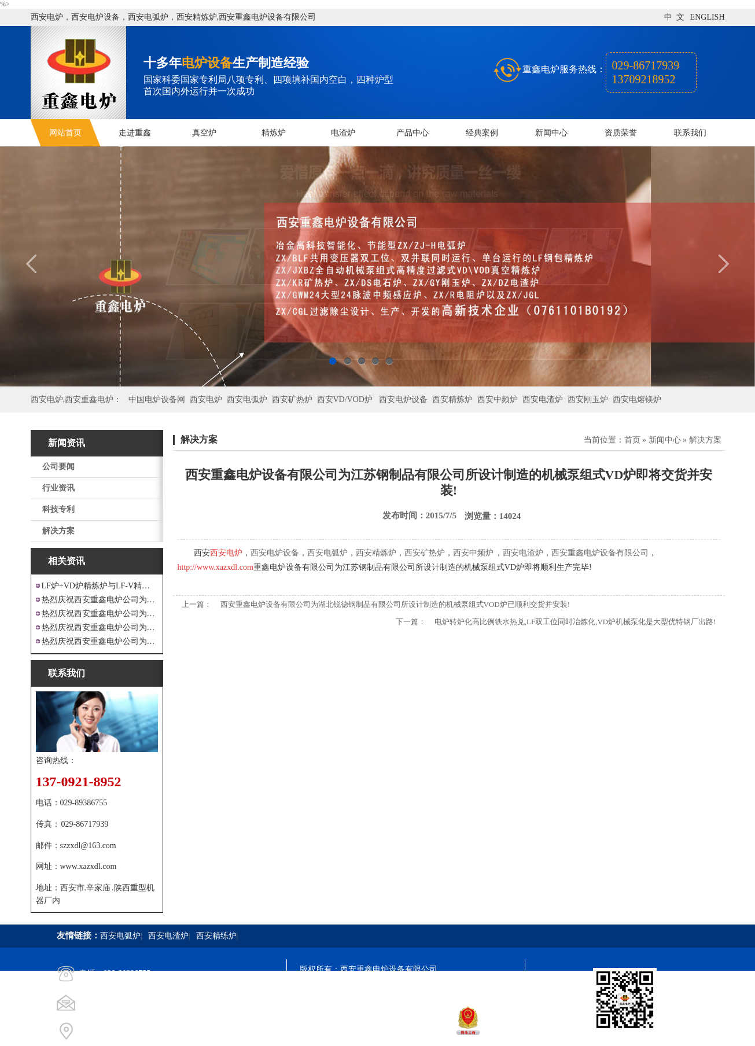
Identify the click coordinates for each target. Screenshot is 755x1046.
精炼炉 (274, 132)
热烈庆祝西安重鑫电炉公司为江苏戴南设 (100, 599)
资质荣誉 (621, 132)
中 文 (674, 17)
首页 (632, 440)
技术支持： (320, 1031)
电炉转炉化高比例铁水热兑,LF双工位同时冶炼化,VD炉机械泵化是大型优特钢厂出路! (575, 621)
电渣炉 (343, 132)
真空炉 (204, 132)
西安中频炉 (497, 399)
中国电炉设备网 (156, 399)
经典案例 (482, 132)
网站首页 (65, 132)
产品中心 (412, 132)
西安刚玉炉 (588, 399)
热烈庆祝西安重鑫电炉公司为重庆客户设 (100, 627)
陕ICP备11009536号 (382, 990)
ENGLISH (707, 17)
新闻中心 (551, 132)
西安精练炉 (216, 935)
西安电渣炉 (542, 399)
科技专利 (58, 509)
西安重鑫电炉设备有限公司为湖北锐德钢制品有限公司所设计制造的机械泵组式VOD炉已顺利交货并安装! (395, 604)
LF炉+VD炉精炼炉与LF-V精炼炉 (100, 585)
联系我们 (690, 132)
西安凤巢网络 (364, 1031)
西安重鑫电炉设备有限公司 (600, 552)
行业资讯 (58, 488)
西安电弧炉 (247, 399)
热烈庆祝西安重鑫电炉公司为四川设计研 (100, 613)
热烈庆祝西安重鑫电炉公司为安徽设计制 (100, 641)
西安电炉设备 (403, 399)
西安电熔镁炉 (637, 399)
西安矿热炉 (292, 399)
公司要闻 (58, 466)
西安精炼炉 (452, 399)
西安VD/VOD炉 (345, 399)
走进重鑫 (135, 132)
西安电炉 (206, 399)
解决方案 (58, 530)
